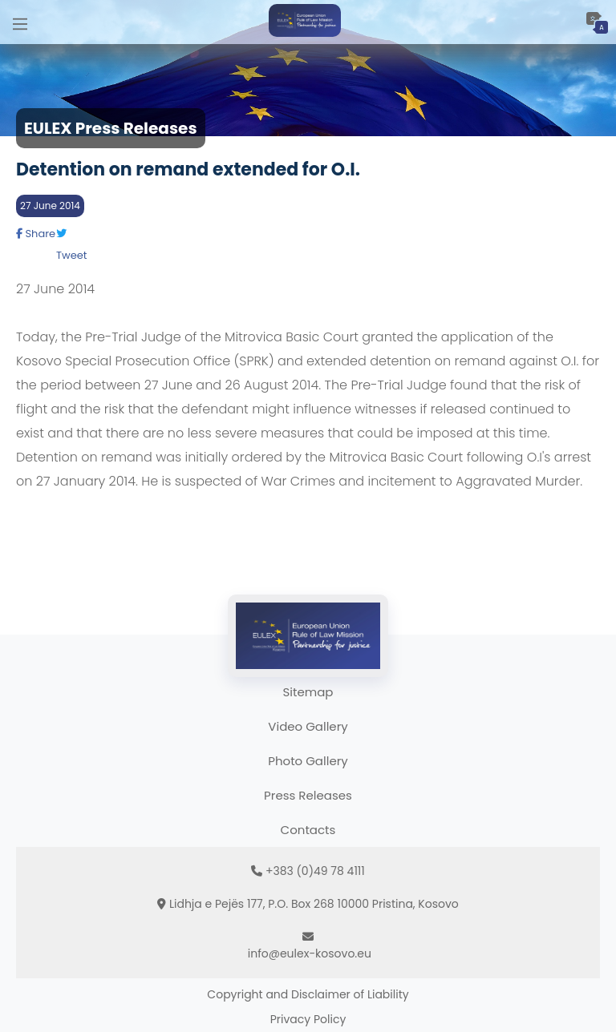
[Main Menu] (20, 22)
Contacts (308, 829)
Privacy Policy (308, 1019)
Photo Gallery (307, 760)
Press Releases (308, 795)
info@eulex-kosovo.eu (309, 953)
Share (35, 233)
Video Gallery (307, 726)
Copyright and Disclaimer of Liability (307, 994)
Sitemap (308, 691)
